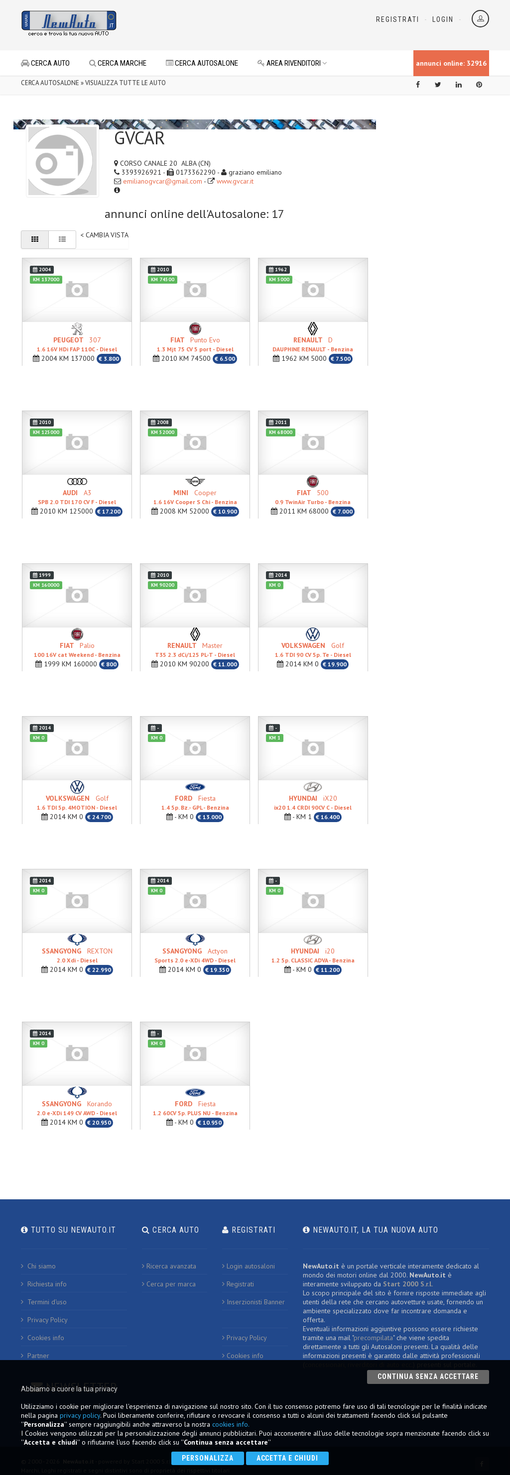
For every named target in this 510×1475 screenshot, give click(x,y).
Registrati (397, 19)
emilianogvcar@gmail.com (162, 181)
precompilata (373, 1337)
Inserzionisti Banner (253, 1301)
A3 (77, 497)
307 (77, 344)
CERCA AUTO (45, 63)
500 (313, 497)
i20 (313, 955)
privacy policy (80, 1415)
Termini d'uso (44, 1301)
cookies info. (231, 1424)
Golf (313, 649)
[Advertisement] (243, 25)
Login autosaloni (248, 1266)
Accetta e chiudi (287, 1458)
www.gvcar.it (235, 181)
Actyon (195, 955)
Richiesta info (44, 1283)
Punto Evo (195, 344)
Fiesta (195, 802)
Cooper (195, 497)
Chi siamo (38, 1266)
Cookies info (42, 1337)
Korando (77, 1108)
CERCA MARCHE (117, 63)
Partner (35, 1355)
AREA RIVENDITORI (292, 63)
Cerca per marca (169, 1283)
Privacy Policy (44, 1319)
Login (443, 19)
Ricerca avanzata (169, 1266)
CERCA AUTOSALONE (202, 63)
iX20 (313, 802)
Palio (77, 649)
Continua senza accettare (428, 1376)
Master (195, 649)
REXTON (77, 955)
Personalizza (208, 1458)
